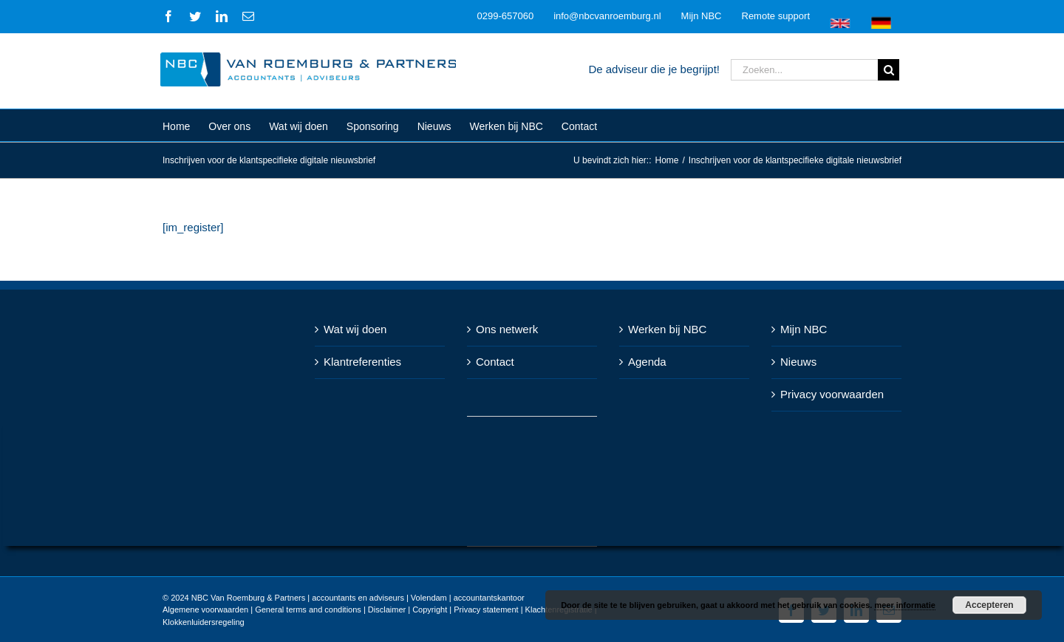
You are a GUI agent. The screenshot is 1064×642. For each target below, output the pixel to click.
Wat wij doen (352, 329)
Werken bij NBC (664, 329)
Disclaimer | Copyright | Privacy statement (439, 609)
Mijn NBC (800, 329)
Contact (492, 361)
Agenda (644, 361)
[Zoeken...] (801, 70)
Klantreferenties (359, 361)
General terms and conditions (305, 609)
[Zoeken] (885, 70)
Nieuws (795, 361)
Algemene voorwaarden (202, 609)
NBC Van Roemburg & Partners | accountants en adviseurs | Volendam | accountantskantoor (354, 597)
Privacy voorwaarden (829, 394)
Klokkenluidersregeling (201, 622)
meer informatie (904, 605)
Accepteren (989, 605)
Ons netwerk (504, 329)
